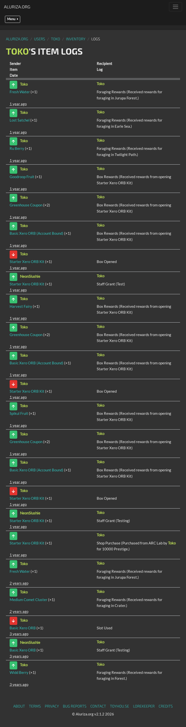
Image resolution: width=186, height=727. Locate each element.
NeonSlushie (30, 276)
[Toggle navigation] (175, 6)
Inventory (75, 39)
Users (39, 39)
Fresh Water (20, 92)
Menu (12, 19)
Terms (35, 706)
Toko (55, 39)
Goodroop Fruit (22, 176)
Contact (98, 706)
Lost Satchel (20, 120)
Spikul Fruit (19, 413)
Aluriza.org (17, 6)
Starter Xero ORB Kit (27, 261)
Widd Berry (19, 672)
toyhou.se (119, 706)
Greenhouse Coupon (26, 205)
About (19, 706)
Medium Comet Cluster (28, 599)
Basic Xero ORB (23, 628)
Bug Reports (75, 706)
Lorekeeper (144, 706)
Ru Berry (17, 148)
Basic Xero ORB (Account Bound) (36, 233)
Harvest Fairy (21, 306)
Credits (166, 706)
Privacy (52, 706)
